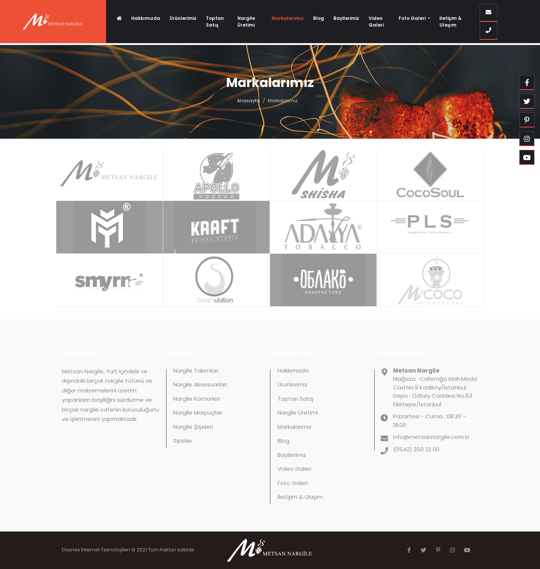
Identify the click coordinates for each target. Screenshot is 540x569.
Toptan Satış (215, 21)
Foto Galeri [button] (413, 18)
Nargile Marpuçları (197, 412)
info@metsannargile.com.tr (431, 437)
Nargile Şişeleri (193, 427)
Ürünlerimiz (183, 18)
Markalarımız (288, 18)
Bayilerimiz (346, 18)
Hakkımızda (145, 18)
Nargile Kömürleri (196, 399)
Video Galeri (376, 21)
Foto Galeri (293, 483)
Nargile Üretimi (246, 21)
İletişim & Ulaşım (451, 21)
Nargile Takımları (195, 370)
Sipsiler (182, 441)
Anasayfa (248, 100)
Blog (318, 18)
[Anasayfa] (119, 18)
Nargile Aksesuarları (200, 384)
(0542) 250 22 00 (416, 449)
